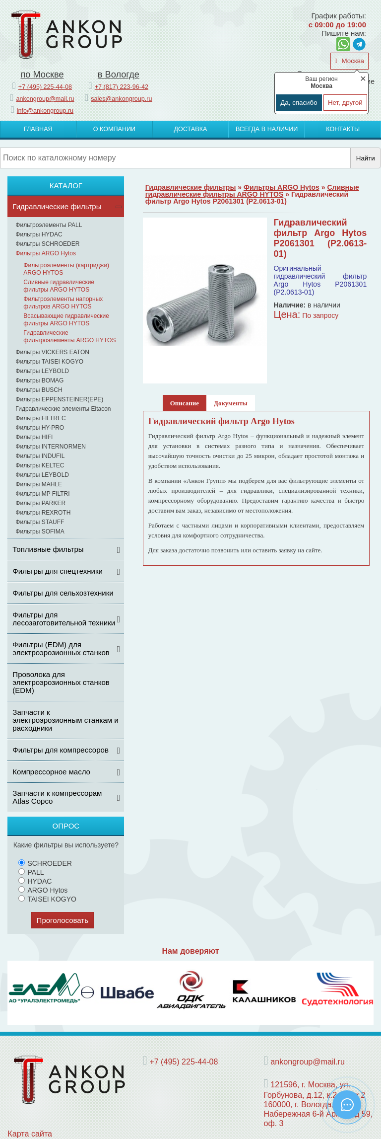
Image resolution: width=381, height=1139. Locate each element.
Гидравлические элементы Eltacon (63, 408)
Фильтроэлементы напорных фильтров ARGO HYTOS (63, 303)
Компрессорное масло (51, 771)
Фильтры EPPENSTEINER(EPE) (59, 399)
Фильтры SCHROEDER (47, 243)
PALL (31, 872)
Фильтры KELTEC (39, 465)
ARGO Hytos (42, 890)
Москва (352, 61)
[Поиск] (175, 158)
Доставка (190, 129)
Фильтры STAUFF (39, 522)
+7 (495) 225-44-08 (45, 86)
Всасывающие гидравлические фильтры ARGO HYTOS (66, 319)
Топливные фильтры (47, 549)
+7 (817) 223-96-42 (121, 86)
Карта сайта (29, 1133)
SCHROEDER (44, 863)
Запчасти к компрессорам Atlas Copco (57, 797)
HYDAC (35, 881)
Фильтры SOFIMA (39, 531)
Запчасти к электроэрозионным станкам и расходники (65, 720)
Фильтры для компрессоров (60, 750)
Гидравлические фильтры (56, 206)
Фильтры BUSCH (38, 389)
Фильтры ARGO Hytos (45, 253)
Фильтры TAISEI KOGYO (49, 361)
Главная (38, 129)
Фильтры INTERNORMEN (50, 446)
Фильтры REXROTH (42, 512)
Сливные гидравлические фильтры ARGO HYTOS (58, 286)
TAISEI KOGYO (47, 899)
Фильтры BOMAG (39, 380)
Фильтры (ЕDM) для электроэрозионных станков (60, 648)
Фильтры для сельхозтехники (62, 593)
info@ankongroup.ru (45, 110)
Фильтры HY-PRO (39, 427)
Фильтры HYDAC (38, 234)
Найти (365, 158)
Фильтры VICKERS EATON (52, 352)
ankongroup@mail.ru (45, 98)
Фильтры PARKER (40, 503)
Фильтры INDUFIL (39, 456)
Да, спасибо (298, 102)
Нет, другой (345, 102)
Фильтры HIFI (34, 437)
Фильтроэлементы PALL (48, 225)
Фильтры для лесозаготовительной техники (63, 618)
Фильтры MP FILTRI (42, 493)
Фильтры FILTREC (40, 418)
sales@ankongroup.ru (121, 98)
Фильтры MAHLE (38, 484)
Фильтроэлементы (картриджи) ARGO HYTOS (66, 269)
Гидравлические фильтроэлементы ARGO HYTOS (69, 336)
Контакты (343, 129)
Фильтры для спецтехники (57, 571)
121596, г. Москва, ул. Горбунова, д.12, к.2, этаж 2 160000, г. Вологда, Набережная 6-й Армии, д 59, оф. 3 (318, 1104)
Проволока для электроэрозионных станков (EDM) (60, 682)
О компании (114, 129)
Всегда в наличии (267, 129)
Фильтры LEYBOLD (42, 371)
